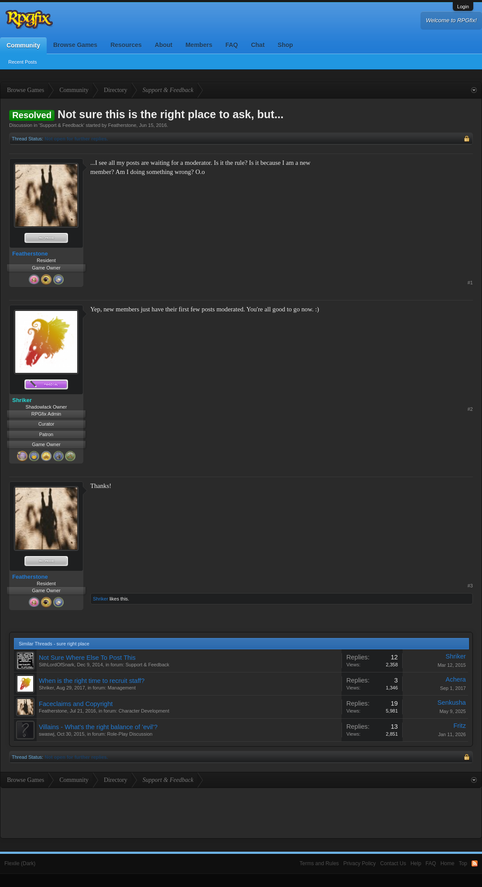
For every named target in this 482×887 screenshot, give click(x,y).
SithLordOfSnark (56, 664)
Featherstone (122, 125)
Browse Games (75, 44)
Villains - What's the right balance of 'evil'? (98, 726)
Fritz (460, 725)
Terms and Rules (319, 863)
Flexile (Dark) (19, 863)
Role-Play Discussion (130, 734)
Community (23, 45)
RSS (475, 863)
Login (463, 6)
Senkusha (452, 702)
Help (415, 863)
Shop (285, 44)
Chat (257, 44)
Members (198, 44)
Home (448, 863)
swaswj (46, 734)
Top (463, 863)
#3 (470, 585)
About (163, 44)
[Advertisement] (407, 212)
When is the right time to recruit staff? (91, 680)
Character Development (144, 710)
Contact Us (393, 863)
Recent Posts (22, 62)
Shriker (100, 598)
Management (122, 687)
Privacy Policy (359, 863)
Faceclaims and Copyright (76, 703)
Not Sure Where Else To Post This (87, 657)
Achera (456, 679)
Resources (126, 44)
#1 (470, 282)
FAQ (232, 44)
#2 (470, 409)
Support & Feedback (61, 125)
